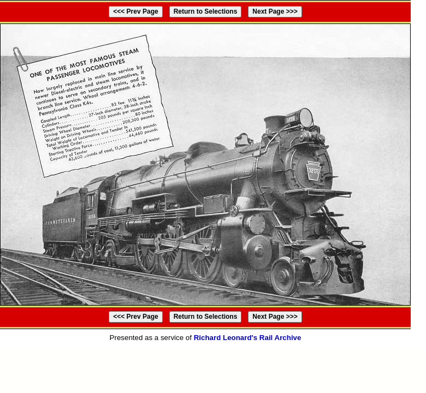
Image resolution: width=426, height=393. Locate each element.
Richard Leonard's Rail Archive (247, 338)
